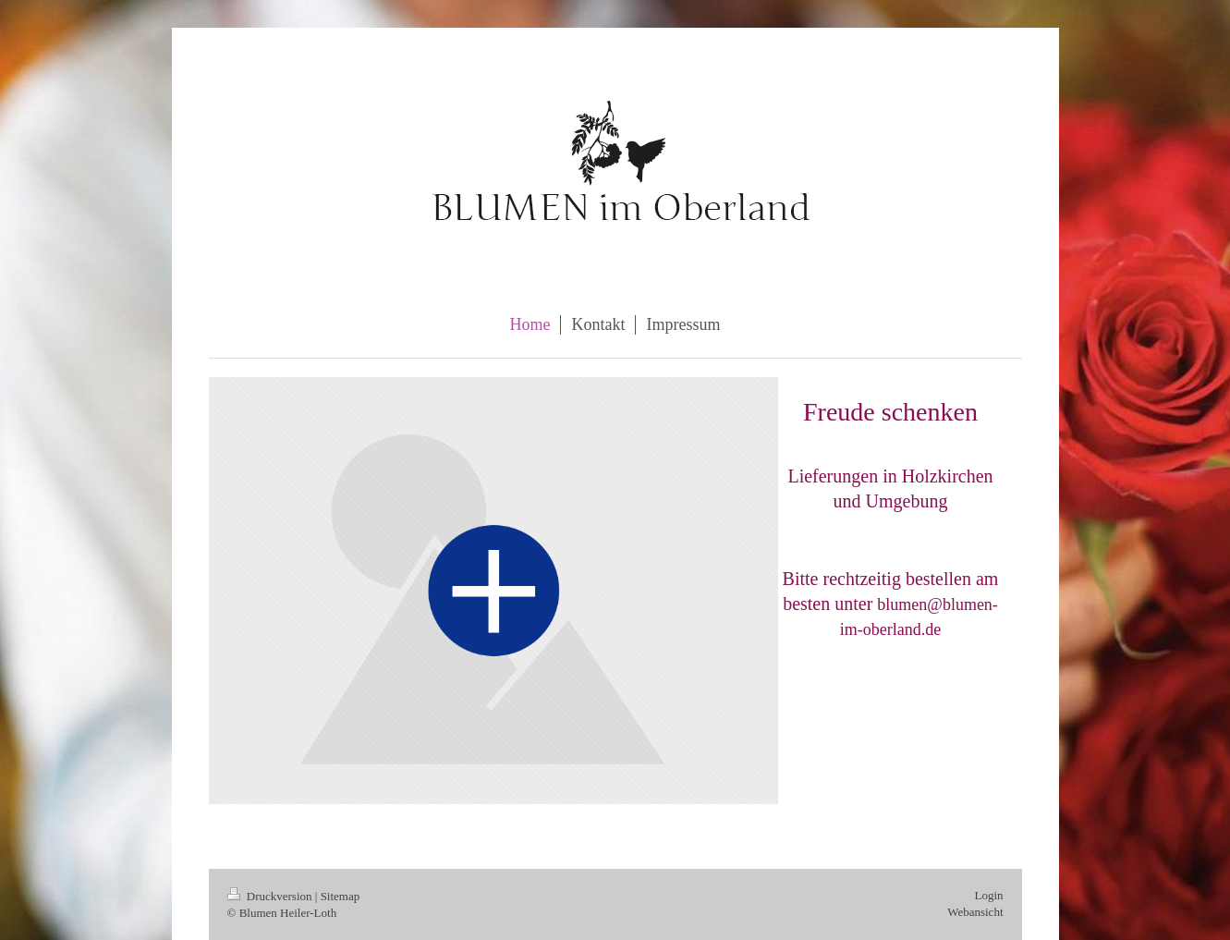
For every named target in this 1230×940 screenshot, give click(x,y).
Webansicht (975, 912)
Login (988, 895)
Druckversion (271, 896)
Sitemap (340, 896)
